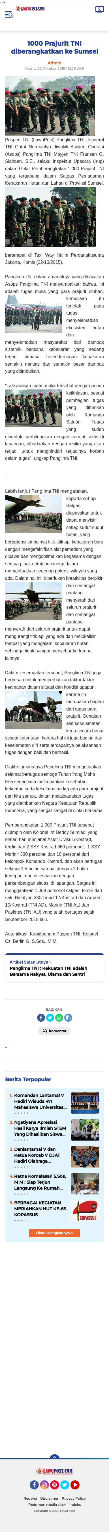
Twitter (67, 1487)
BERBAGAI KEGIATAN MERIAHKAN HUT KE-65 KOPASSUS (40, 1208)
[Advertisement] (54, 1390)
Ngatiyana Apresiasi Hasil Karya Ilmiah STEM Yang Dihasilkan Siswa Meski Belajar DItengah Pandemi (40, 1128)
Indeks (75, 1505)
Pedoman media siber (47, 1505)
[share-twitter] (50, 1018)
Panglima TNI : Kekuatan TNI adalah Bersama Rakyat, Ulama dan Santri (48, 971)
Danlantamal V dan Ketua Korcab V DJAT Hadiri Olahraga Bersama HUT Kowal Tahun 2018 (37, 1155)
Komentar (54, 1030)
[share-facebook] (41, 1018)
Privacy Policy (74, 1498)
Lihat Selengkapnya (54, 1233)
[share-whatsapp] (59, 1018)
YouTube (78, 1487)
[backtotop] (55, 1459)
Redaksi (30, 1498)
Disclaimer (49, 1498)
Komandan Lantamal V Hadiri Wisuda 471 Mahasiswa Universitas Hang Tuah (39, 1101)
